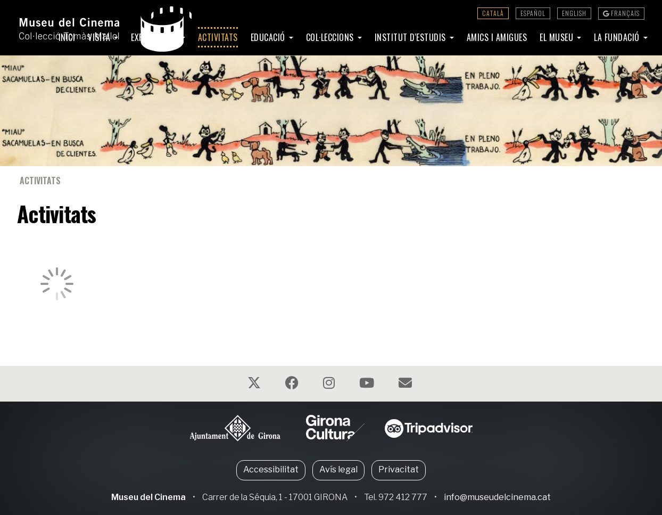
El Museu (558, 37)
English (574, 13)
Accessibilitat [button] (271, 469)
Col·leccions (331, 37)
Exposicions (155, 37)
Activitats (218, 37)
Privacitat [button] (398, 469)
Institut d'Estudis (412, 37)
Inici (67, 37)
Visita (100, 37)
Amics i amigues (497, 37)
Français (621, 13)
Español (532, 13)
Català (493, 13)
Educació (269, 37)
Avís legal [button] (338, 469)
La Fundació (618, 37)
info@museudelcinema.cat (497, 497)
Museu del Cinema (148, 497)
